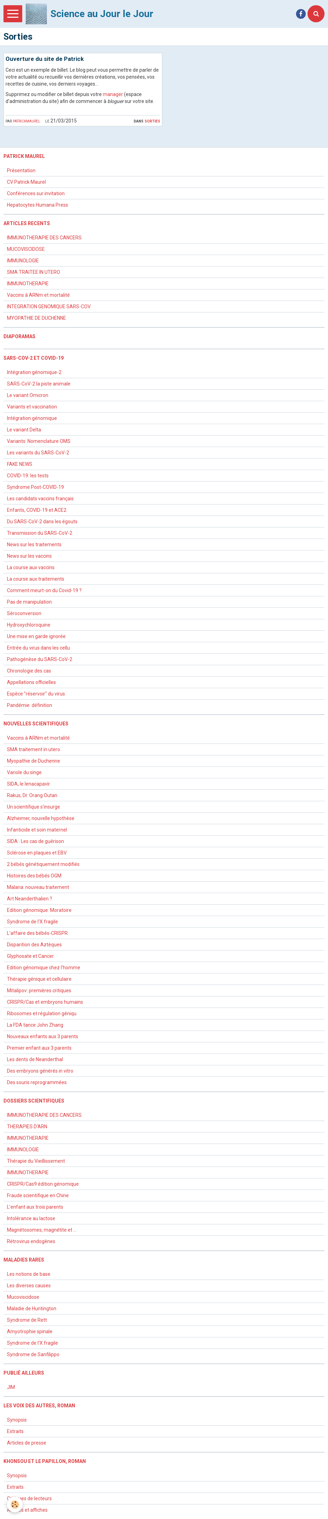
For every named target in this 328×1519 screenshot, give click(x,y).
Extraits (15, 1431)
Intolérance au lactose (31, 1218)
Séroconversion (24, 613)
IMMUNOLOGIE (23, 260)
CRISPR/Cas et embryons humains (45, 1002)
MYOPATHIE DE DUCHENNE (36, 318)
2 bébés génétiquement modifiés (43, 864)
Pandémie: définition (29, 705)
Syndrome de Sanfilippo (33, 1354)
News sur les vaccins (29, 556)
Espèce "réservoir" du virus (36, 694)
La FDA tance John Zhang (35, 1025)
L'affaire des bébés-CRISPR (37, 933)
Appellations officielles (31, 682)
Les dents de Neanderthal (35, 1059)
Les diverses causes (29, 1285)
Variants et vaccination (32, 406)
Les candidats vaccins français (40, 498)
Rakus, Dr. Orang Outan (32, 795)
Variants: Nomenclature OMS (39, 441)
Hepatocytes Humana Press (37, 205)
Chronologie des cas (29, 671)
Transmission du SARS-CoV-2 (39, 533)
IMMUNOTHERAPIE (28, 283)
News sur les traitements (34, 544)
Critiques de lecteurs (29, 1498)
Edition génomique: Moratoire (39, 910)
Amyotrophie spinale (29, 1331)
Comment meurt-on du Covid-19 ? (44, 590)
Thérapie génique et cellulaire (39, 979)
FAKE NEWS (19, 464)
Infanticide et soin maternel (37, 830)
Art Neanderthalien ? (29, 898)
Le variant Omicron (27, 395)
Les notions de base (28, 1274)
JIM (11, 1387)
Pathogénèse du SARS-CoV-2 (39, 659)
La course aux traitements (35, 579)
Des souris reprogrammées (37, 1082)
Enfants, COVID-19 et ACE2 (36, 510)
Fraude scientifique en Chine (38, 1195)
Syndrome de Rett (27, 1320)
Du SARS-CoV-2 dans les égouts (42, 521)
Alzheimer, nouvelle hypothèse (40, 818)
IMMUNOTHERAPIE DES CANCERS (44, 237)
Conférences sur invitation (36, 193)
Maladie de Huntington (31, 1308)
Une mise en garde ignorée (37, 636)
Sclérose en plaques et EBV (37, 853)
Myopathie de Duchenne (33, 761)
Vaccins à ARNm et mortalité (38, 295)
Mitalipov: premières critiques (39, 990)
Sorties (152, 121)
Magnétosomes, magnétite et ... (41, 1230)
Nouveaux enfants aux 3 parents (42, 1036)
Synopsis (17, 1420)
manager (113, 94)
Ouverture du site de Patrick (45, 59)
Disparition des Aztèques (34, 944)
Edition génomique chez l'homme (43, 967)
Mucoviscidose (23, 1297)
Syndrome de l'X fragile (32, 921)
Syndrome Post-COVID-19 (35, 487)
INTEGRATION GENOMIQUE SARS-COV (49, 306)
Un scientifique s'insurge (33, 807)
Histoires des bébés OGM (34, 875)
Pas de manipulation (29, 602)
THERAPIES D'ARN (27, 1126)
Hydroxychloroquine (28, 625)
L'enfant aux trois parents (35, 1207)
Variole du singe (24, 772)
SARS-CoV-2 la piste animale (39, 384)
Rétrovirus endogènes (31, 1241)
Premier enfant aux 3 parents (39, 1048)
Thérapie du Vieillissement (36, 1161)
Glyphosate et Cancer (30, 956)
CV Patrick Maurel (26, 182)
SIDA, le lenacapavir (28, 784)
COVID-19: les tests (28, 475)
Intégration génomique (32, 418)
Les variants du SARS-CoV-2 (38, 452)
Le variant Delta (24, 429)
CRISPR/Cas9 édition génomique (43, 1184)
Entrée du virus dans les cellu (38, 648)
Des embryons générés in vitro (40, 1071)
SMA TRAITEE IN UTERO (33, 272)
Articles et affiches (27, 1510)
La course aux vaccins (31, 567)
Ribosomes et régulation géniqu (41, 1013)
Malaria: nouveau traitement (38, 887)
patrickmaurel (26, 121)
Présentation (21, 170)
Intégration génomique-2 (34, 372)
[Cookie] (15, 1504)
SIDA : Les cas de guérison (35, 841)
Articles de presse (26, 1443)
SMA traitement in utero (33, 749)
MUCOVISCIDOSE (26, 249)
